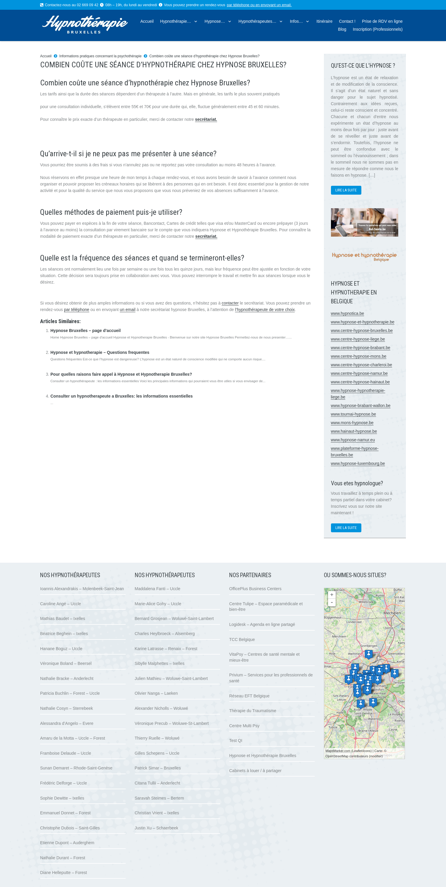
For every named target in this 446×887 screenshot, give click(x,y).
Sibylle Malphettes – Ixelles (160, 663)
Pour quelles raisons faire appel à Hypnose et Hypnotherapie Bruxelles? (121, 374)
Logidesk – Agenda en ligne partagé (262, 624)
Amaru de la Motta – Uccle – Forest (72, 738)
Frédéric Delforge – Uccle (63, 783)
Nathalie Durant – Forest (62, 857)
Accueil (46, 56)
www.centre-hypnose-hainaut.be (360, 382)
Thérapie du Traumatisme (252, 710)
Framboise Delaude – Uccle (65, 753)
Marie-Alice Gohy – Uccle (158, 603)
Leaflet (357, 751)
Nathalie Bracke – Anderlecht (67, 678)
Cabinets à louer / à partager (255, 770)
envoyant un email (276, 5)
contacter (230, 303)
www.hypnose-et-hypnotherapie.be (363, 322)
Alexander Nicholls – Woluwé (161, 708)
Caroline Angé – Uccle (60, 603)
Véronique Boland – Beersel (65, 663)
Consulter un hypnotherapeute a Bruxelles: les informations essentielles (121, 396)
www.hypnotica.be (347, 313)
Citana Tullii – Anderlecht (157, 783)
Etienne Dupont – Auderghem (67, 842)
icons (367, 751)
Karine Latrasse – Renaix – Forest (166, 648)
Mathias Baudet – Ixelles (62, 618)
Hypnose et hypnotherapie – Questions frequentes (99, 352)
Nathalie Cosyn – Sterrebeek (66, 708)
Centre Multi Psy (244, 725)
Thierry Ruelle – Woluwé (157, 738)
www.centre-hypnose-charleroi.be (361, 364)
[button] (194, 21)
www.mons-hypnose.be (352, 422)
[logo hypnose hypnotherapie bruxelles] (96, 25)
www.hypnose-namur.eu (353, 439)
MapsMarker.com (338, 751)
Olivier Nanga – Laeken (156, 693)
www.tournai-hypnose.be (353, 414)
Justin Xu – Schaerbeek (156, 828)
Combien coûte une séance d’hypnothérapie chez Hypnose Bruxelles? (204, 56)
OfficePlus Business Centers (255, 588)
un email (127, 309)
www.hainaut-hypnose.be (354, 431)
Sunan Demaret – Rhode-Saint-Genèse (76, 768)
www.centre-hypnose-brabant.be (361, 347)
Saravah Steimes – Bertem (159, 798)
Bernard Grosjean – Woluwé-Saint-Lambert (174, 618)
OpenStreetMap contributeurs (347, 756)
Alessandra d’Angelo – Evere (67, 723)
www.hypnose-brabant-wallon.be (361, 405)
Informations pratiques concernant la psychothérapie (100, 56)
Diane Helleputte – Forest (63, 872)
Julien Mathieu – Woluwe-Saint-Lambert (171, 678)
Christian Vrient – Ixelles (157, 812)
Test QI (235, 740)
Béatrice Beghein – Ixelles (64, 633)
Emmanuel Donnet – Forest (65, 812)
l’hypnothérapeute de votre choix (265, 309)
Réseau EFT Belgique (249, 696)
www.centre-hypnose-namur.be (359, 373)
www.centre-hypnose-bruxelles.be (362, 330)
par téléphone (238, 5)
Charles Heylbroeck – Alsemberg (165, 633)
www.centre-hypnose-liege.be (358, 339)
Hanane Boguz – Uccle (61, 648)
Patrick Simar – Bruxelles (158, 768)
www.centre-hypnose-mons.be (358, 356)
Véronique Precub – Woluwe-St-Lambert (172, 723)
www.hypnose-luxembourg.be (358, 463)
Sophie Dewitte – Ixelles (62, 798)
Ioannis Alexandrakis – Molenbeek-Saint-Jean (82, 588)
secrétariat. (206, 119)
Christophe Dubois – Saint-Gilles (70, 828)
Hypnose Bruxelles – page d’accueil (85, 330)
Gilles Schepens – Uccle (157, 753)
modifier (376, 756)
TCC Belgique (242, 639)
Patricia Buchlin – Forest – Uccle (70, 693)
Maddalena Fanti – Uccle (158, 588)
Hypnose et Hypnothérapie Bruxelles (262, 755)
